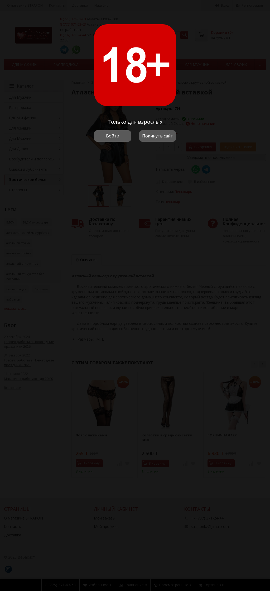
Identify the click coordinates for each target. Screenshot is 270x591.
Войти (112, 136)
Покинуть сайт (157, 136)
